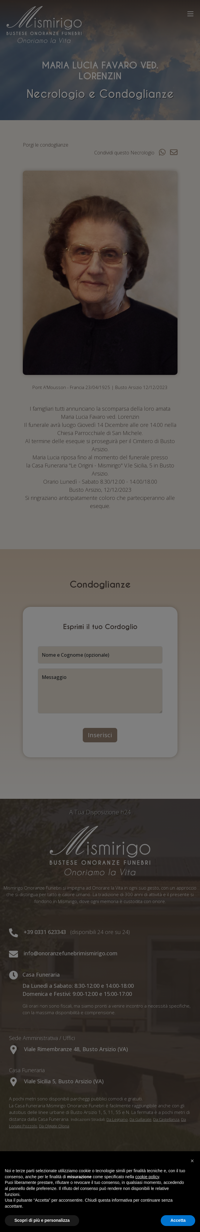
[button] (192, 1161)
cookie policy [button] (147, 1176)
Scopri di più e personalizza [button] (42, 1220)
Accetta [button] (178, 1220)
